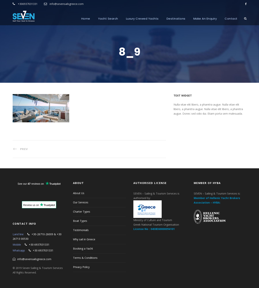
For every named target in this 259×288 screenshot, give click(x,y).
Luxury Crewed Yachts (142, 19)
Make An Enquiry (205, 19)
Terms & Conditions (85, 258)
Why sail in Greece (84, 239)
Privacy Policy (81, 267)
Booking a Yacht (83, 248)
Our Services (80, 202)
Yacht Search (108, 19)
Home (85, 19)
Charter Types (81, 211)
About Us (78, 193)
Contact (231, 19)
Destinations (176, 19)
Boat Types (80, 221)
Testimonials (81, 230)
